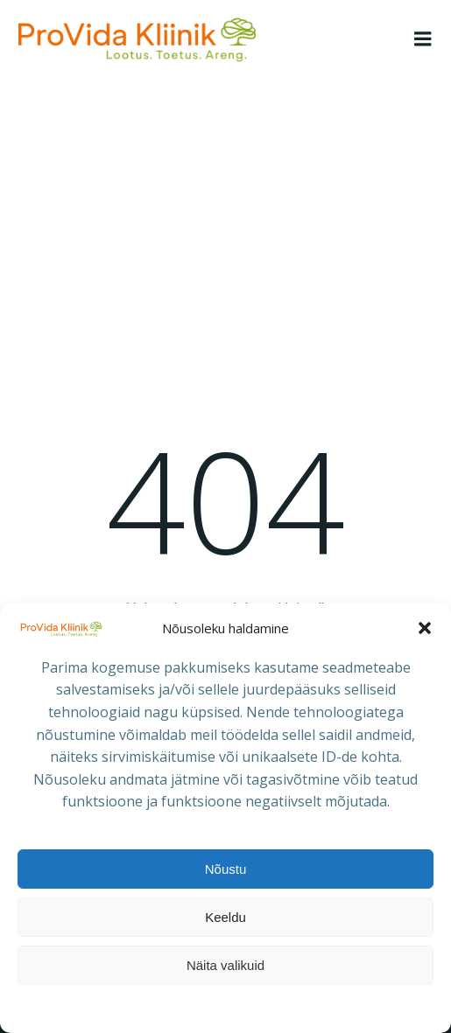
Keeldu (225, 917)
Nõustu (226, 869)
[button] (424, 628)
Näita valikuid (225, 965)
